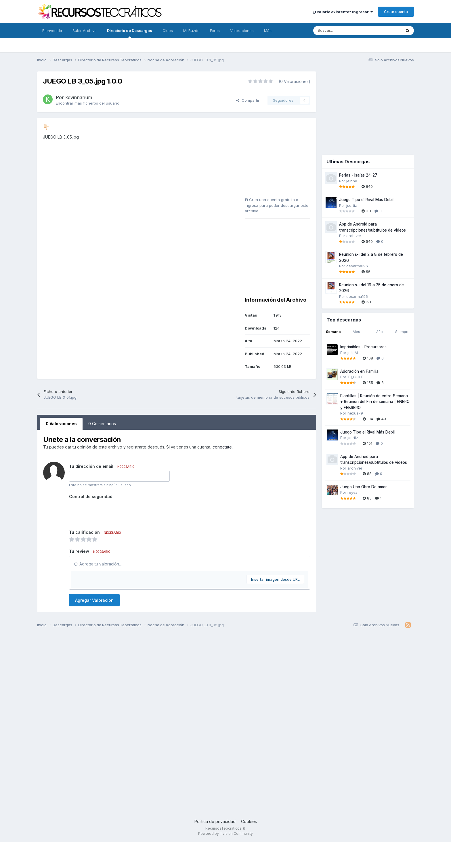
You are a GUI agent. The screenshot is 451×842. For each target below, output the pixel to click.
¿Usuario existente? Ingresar (343, 12)
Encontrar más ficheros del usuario (87, 103)
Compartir (247, 100)
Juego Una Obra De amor (363, 487)
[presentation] (112, 512)
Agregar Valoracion (94, 600)
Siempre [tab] (402, 332)
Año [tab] (379, 332)
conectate (222, 446)
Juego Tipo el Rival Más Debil (366, 199)
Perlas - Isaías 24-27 (358, 175)
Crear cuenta (396, 11)
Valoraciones (242, 30)
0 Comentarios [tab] (102, 423)
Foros (215, 30)
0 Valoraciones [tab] (61, 423)
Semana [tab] (333, 332)
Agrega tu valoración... (98, 563)
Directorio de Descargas (129, 33)
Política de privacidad (215, 821)
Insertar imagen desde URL (275, 579)
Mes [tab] (356, 332)
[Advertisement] (281, 160)
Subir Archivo (84, 30)
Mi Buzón (191, 30)
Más (268, 30)
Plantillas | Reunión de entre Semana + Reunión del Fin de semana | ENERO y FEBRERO (375, 401)
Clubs (168, 30)
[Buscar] (344, 30)
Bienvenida (52, 30)
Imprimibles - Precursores (363, 347)
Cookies (249, 821)
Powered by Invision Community (225, 833)
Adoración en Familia (359, 371)
